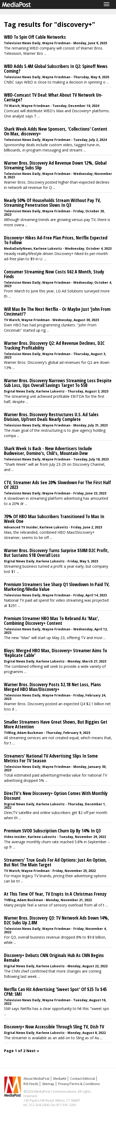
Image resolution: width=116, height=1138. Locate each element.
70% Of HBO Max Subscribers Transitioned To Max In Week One (54, 518)
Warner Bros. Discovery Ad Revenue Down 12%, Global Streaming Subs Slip (55, 165)
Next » (32, 1050)
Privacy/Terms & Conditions (79, 1084)
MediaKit (59, 1078)
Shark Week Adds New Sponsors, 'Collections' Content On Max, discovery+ (55, 131)
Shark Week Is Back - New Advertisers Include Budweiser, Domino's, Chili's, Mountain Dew (48, 450)
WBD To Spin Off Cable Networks (35, 37)
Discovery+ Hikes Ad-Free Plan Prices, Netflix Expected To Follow (55, 240)
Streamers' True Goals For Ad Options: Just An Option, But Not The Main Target (55, 862)
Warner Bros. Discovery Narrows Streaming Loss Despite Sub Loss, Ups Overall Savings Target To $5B (58, 382)
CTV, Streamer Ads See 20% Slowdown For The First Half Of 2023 (57, 484)
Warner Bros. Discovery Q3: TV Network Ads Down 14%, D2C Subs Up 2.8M (56, 920)
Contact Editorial (82, 1078)
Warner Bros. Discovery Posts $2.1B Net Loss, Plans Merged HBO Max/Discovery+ (52, 686)
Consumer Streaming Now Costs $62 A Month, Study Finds (54, 274)
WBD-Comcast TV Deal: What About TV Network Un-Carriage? (53, 97)
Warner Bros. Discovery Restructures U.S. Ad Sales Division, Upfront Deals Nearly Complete (51, 416)
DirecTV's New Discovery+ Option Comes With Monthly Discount (56, 795)
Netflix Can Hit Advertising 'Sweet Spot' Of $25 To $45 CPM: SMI (55, 991)
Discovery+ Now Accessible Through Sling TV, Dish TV (54, 1026)
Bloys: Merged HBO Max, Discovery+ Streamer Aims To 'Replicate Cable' (55, 653)
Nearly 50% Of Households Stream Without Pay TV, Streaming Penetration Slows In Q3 (52, 202)
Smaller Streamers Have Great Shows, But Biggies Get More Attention (55, 724)
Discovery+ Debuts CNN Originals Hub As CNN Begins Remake (54, 957)
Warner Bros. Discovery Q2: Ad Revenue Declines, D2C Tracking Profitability (54, 345)
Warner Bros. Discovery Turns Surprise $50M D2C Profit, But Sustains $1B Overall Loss (56, 552)
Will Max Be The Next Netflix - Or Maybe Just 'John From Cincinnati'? (57, 311)
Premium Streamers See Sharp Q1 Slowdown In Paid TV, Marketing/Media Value (57, 586)
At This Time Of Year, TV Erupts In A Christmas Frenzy (55, 893)
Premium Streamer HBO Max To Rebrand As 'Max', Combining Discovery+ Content (51, 620)
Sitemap (48, 1084)
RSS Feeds (30, 1084)
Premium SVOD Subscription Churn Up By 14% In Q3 (52, 830)
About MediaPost (36, 1078)
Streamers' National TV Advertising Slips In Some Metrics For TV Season (51, 758)
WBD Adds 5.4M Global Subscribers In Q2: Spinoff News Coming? (56, 68)
